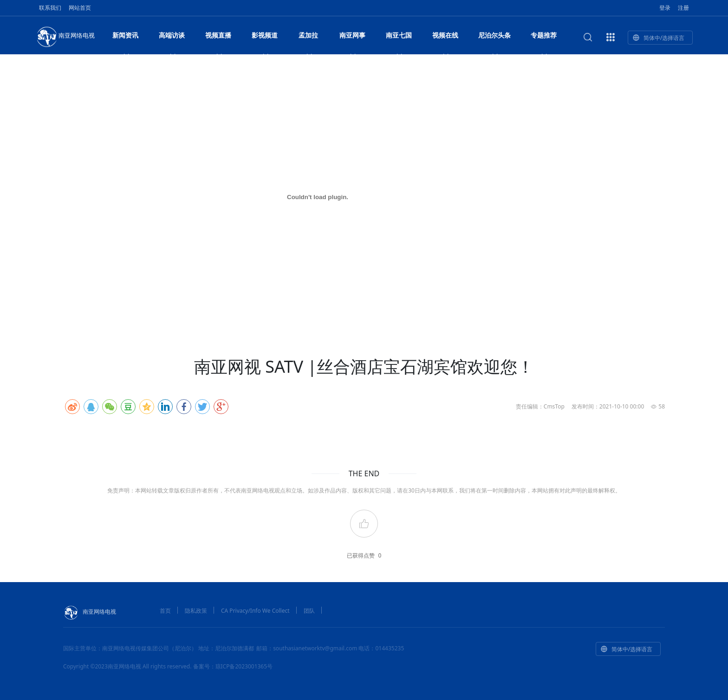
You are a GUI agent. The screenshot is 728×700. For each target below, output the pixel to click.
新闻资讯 (125, 38)
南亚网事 (352, 38)
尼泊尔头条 (494, 38)
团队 (309, 611)
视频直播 (218, 38)
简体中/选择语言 (658, 38)
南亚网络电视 (65, 36)
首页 (165, 611)
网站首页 (80, 8)
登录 (664, 8)
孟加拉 (308, 38)
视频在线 (445, 38)
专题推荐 (544, 38)
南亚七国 (399, 38)
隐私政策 (196, 611)
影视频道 (265, 38)
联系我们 (50, 8)
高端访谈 (172, 38)
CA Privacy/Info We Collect (255, 611)
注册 (683, 8)
